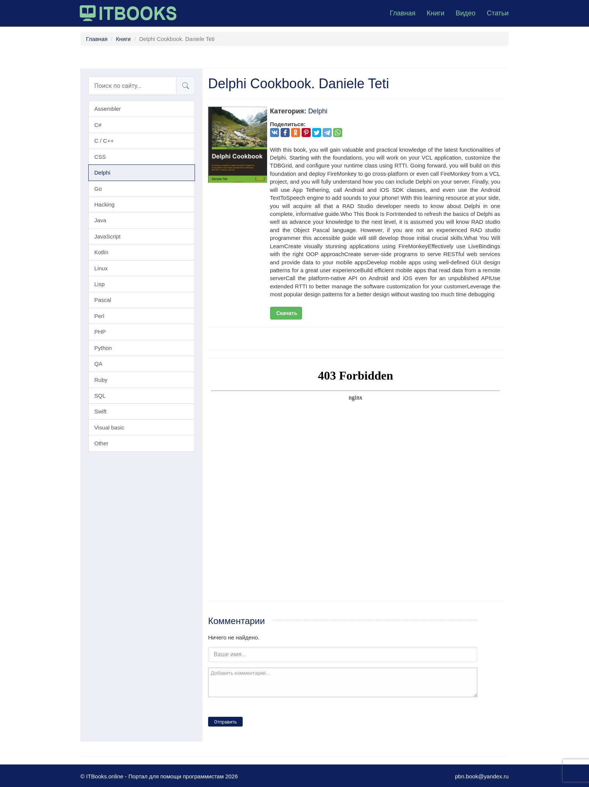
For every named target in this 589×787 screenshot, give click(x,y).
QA (98, 363)
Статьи (498, 13)
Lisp (99, 284)
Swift (100, 411)
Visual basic (109, 427)
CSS (100, 157)
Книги (435, 13)
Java (100, 220)
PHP (100, 332)
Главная (402, 13)
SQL (100, 395)
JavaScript (107, 236)
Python (103, 348)
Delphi (102, 172)
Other (101, 443)
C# (97, 125)
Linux (101, 268)
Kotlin (101, 252)
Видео (466, 13)
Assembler (107, 109)
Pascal (102, 300)
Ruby (100, 380)
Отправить (225, 722)
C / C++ (104, 140)
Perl (99, 316)
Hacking (104, 204)
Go (98, 188)
